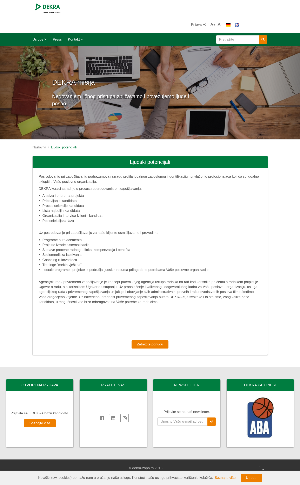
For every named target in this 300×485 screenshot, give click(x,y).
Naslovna (39, 131)
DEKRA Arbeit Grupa (53, 468)
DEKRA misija (92, 63)
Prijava (226, 8)
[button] (15, 76)
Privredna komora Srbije (236, 468)
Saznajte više (39, 407)
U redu (251, 478)
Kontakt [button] (75, 23)
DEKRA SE (45, 463)
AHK (221, 463)
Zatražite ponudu (150, 328)
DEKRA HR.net (109, 463)
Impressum (166, 468)
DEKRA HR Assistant (113, 468)
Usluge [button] (40, 23)
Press (57, 23)
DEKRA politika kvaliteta (176, 463)
